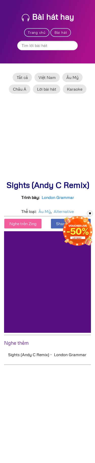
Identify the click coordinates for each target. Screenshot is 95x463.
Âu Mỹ (72, 77)
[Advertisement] (47, 139)
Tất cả (22, 77)
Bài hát (60, 32)
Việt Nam (47, 77)
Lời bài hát (46, 89)
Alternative (64, 211)
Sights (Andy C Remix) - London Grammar (47, 354)
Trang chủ (36, 32)
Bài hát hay (48, 17)
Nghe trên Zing (22, 223)
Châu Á (19, 89)
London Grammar (58, 197)
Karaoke (74, 89)
